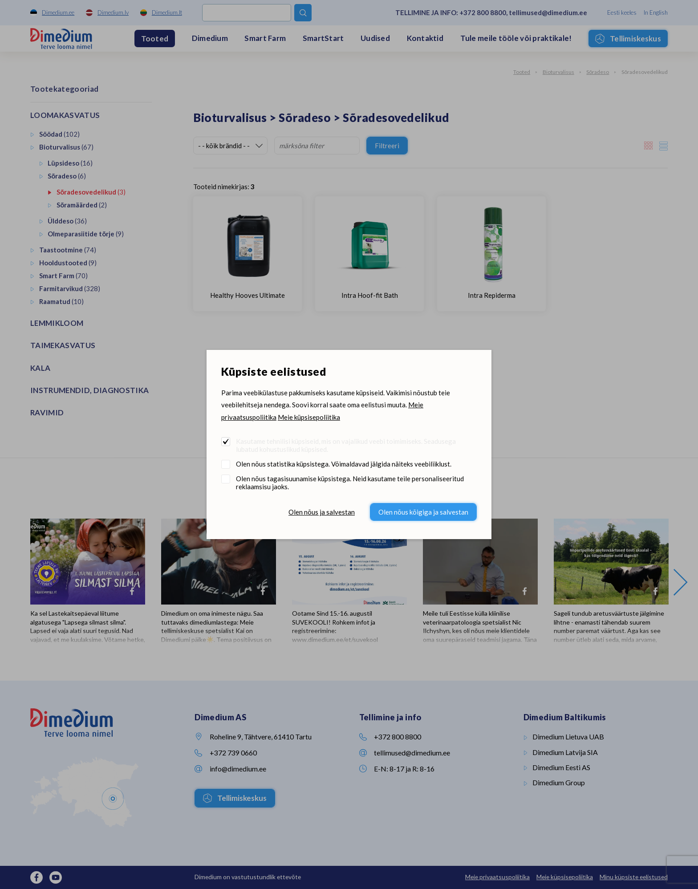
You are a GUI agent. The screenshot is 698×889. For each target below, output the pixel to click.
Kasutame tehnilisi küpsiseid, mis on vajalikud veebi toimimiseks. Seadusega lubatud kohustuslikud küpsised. (346, 445)
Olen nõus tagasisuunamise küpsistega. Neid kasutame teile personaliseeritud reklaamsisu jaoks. (350, 483)
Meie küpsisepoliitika (309, 417)
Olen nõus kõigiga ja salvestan (423, 512)
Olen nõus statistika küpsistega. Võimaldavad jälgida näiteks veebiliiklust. (343, 464)
